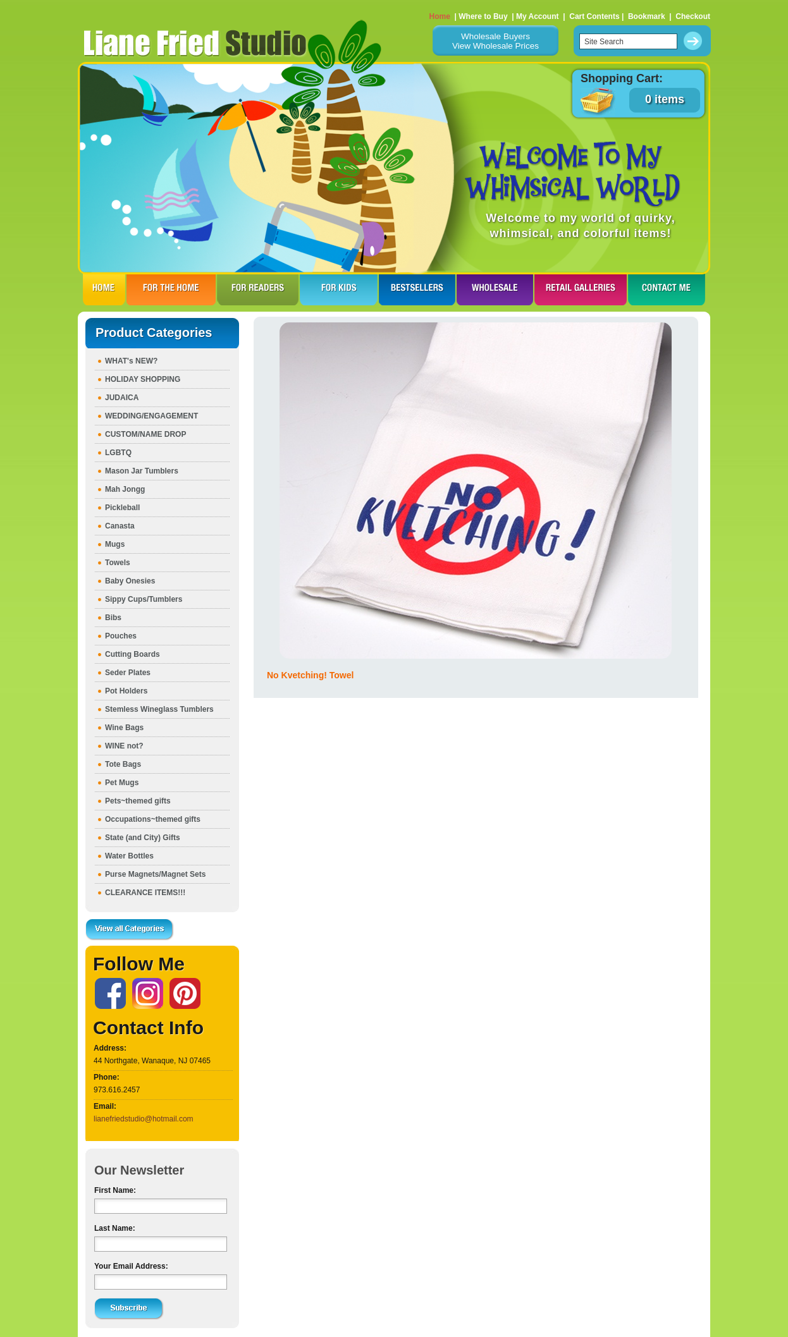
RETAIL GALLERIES (580, 289)
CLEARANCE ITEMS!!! (145, 892)
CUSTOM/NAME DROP (145, 434)
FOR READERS (258, 289)
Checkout (692, 16)
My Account (537, 16)
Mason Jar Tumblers (141, 471)
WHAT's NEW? (131, 361)
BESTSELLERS (417, 289)
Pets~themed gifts (138, 801)
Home (439, 16)
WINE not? (124, 746)
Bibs (113, 617)
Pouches (121, 636)
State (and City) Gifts (142, 837)
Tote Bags (123, 764)
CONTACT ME (666, 289)
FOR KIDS (339, 289)
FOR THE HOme (171, 289)
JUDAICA (122, 397)
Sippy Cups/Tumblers (143, 599)
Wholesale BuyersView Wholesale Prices (495, 41)
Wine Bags (124, 727)
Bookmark (646, 16)
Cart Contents (594, 16)
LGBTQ (118, 452)
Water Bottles (129, 856)
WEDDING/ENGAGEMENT (151, 416)
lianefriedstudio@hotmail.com (144, 1118)
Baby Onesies (130, 581)
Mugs (115, 544)
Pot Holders (126, 691)
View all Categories (129, 930)
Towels (117, 562)
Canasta (120, 526)
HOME (104, 289)
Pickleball (122, 507)
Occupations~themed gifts (152, 819)
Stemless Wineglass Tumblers (159, 709)
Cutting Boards (132, 654)
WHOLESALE (495, 289)
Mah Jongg (125, 489)
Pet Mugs (122, 782)
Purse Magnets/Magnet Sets (155, 874)
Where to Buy (483, 16)
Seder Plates (128, 672)
